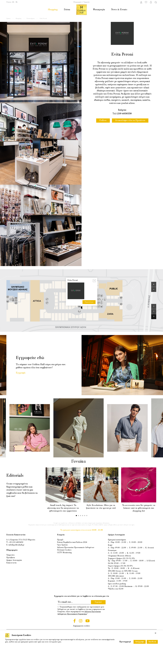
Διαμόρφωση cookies (81, 626)
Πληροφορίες (77, 2)
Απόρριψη (139, 642)
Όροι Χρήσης (62, 545)
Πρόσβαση (10, 558)
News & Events (119, 9)
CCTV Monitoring (64, 553)
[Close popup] (94, 280)
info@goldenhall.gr (16, 545)
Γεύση (67, 9)
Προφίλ (60, 540)
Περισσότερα (89, 302)
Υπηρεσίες (86, 2)
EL (17, 2)
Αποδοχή (152, 642)
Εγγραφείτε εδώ (30, 358)
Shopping (53, 9)
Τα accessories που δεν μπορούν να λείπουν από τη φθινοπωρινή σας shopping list (138, 508)
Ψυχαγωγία (99, 9)
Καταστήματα (30, 18)
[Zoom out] (153, 289)
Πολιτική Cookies (64, 550)
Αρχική (8, 18)
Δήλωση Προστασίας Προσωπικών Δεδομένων (75, 548)
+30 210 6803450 (16, 542)
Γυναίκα (81, 461)
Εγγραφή (20, 373)
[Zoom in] (153, 284)
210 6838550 (124, 113)
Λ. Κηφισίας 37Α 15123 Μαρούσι (21, 540)
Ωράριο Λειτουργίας (14, 560)
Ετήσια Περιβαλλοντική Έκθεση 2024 (72, 542)
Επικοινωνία (11, 563)
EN (13, 2)
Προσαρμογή (125, 642)
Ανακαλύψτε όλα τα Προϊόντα (130, 120)
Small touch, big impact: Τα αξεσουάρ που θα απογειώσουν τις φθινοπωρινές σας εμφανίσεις (63, 508)
